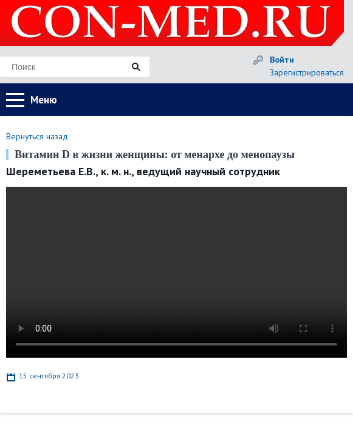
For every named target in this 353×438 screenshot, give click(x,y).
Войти (282, 59)
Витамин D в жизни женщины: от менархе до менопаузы (155, 154)
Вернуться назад (37, 136)
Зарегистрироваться (307, 72)
